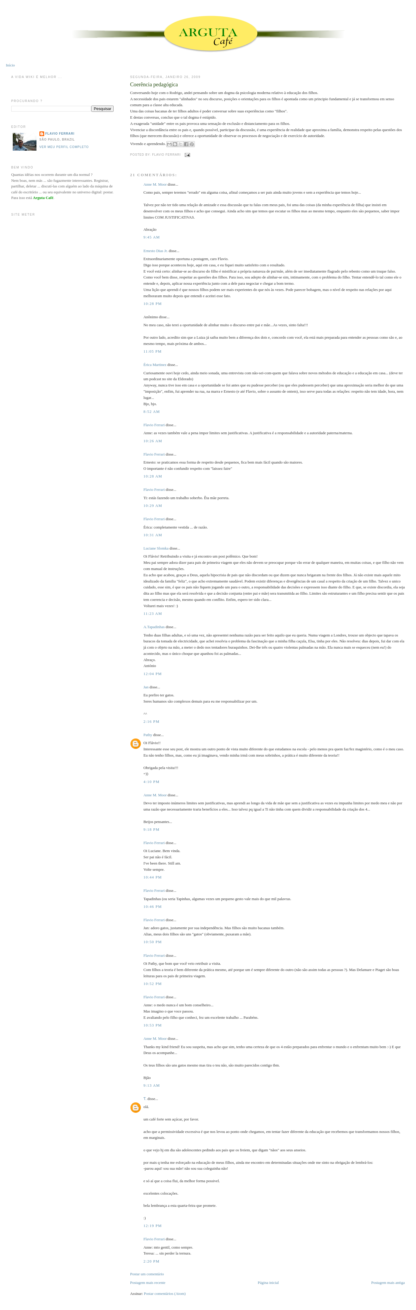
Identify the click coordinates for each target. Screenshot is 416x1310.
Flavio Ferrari (154, 425)
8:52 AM (152, 411)
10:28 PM (153, 303)
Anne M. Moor (155, 184)
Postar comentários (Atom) (165, 1293)
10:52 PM (153, 983)
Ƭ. (145, 1098)
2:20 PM (152, 1261)
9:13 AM (152, 1085)
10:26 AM (153, 441)
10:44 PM (153, 877)
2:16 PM (152, 721)
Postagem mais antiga (388, 1282)
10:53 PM (153, 1025)
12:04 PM (153, 673)
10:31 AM (153, 535)
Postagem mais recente (147, 1282)
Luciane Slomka (156, 548)
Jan (146, 687)
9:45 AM (152, 237)
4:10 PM (152, 781)
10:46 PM (153, 906)
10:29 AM (153, 505)
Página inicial (268, 1282)
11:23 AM (153, 613)
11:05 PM (153, 351)
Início (10, 65)
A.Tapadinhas (154, 627)
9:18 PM (152, 829)
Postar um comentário (147, 1274)
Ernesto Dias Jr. (156, 251)
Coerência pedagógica (154, 84)
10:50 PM (153, 942)
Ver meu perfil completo (64, 147)
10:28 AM (153, 476)
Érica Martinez (155, 364)
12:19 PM (153, 1225)
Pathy (148, 735)
